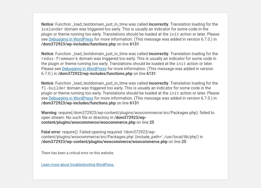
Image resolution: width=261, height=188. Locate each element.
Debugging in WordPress (71, 40)
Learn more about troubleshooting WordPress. (77, 168)
